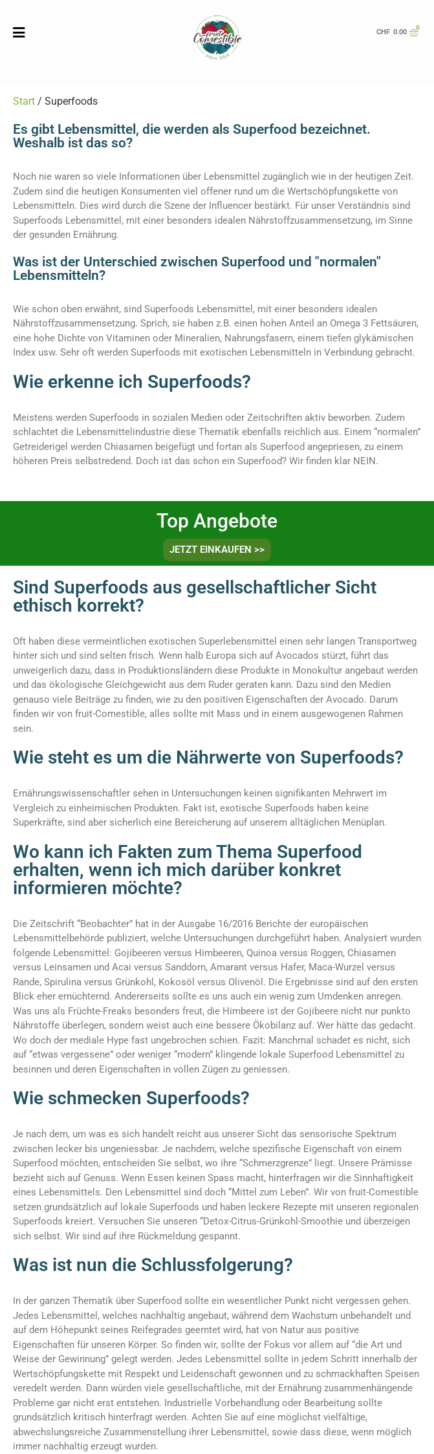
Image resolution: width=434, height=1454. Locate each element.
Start (24, 101)
